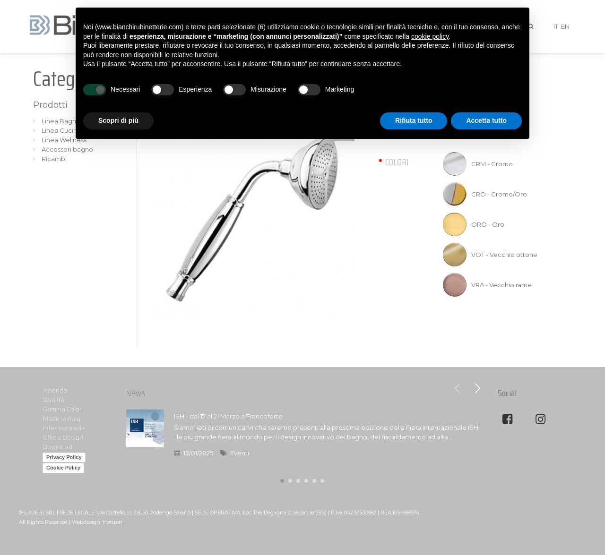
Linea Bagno (61, 121)
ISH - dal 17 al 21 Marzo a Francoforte (228, 416)
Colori (397, 162)
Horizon (112, 522)
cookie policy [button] (430, 36)
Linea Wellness (64, 140)
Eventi (239, 453)
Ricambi (54, 158)
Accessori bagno (67, 149)
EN (565, 26)
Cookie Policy (63, 467)
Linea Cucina (61, 130)
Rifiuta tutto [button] (413, 120)
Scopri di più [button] (118, 120)
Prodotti (50, 105)
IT (555, 26)
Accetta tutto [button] (486, 120)
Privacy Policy (64, 457)
